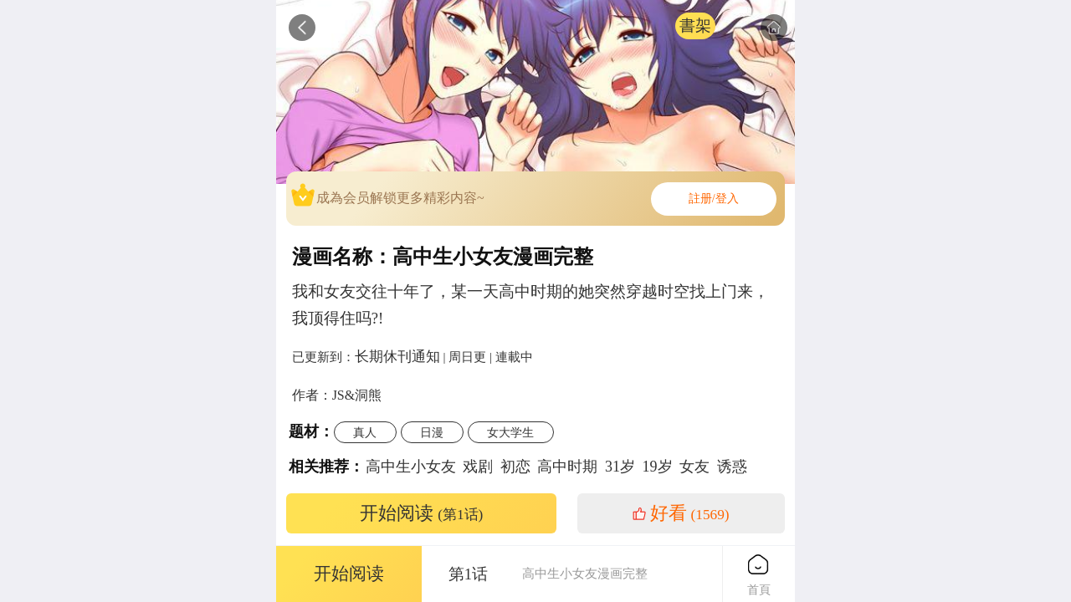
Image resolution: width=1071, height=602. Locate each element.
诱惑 (732, 466)
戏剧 (478, 466)
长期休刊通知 (397, 356)
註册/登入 (714, 198)
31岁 (620, 466)
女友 (694, 466)
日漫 (431, 432)
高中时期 (567, 466)
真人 (365, 432)
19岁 (658, 466)
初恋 (515, 466)
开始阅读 (422, 513)
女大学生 (510, 432)
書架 (695, 25)
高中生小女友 (411, 466)
